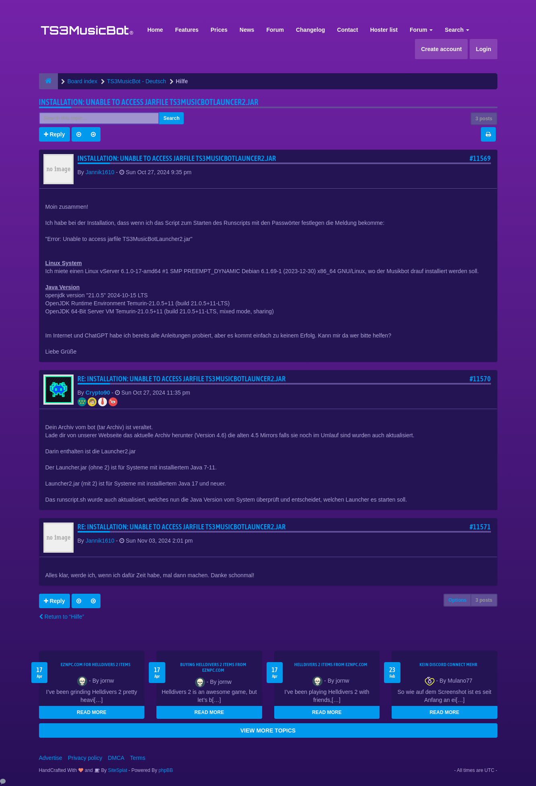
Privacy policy (85, 758)
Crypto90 (98, 392)
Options (457, 600)
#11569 (480, 158)
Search (457, 30)
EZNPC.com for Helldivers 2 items (96, 664)
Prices (219, 30)
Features (186, 30)
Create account (441, 49)
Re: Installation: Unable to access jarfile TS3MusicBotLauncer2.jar (182, 378)
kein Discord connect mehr (448, 664)
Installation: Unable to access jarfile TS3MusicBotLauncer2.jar (149, 102)
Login (483, 49)
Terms (137, 758)
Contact (347, 30)
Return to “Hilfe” (61, 616)
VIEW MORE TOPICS (268, 730)
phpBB (165, 770)
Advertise (50, 758)
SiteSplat (117, 770)
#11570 (480, 378)
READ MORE (91, 712)
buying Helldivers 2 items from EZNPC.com (213, 667)
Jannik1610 (100, 172)
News (247, 30)
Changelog (310, 30)
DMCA (116, 758)
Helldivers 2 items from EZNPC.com (331, 664)
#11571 (480, 527)
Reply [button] (54, 134)
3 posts (483, 118)
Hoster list (383, 30)
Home (155, 30)
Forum (275, 30)
